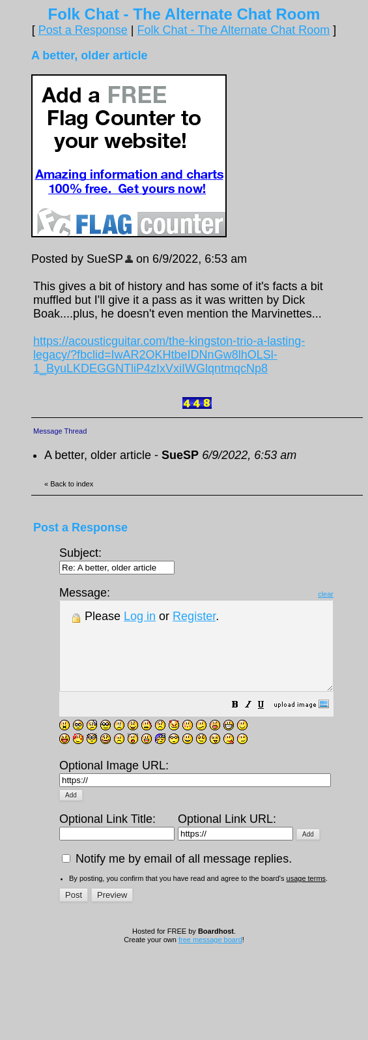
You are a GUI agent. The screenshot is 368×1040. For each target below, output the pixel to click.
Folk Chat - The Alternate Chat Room (233, 30)
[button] (267, 723)
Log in (140, 616)
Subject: (117, 559)
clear (358, 594)
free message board (210, 943)
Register (194, 616)
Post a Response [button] (83, 30)
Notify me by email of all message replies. (177, 862)
